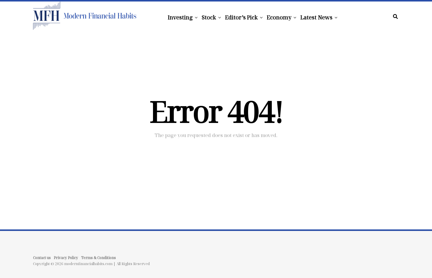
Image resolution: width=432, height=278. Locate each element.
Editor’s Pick (241, 17)
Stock (209, 17)
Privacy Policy (66, 257)
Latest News (316, 17)
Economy (279, 17)
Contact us (42, 257)
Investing (180, 17)
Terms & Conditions (98, 257)
